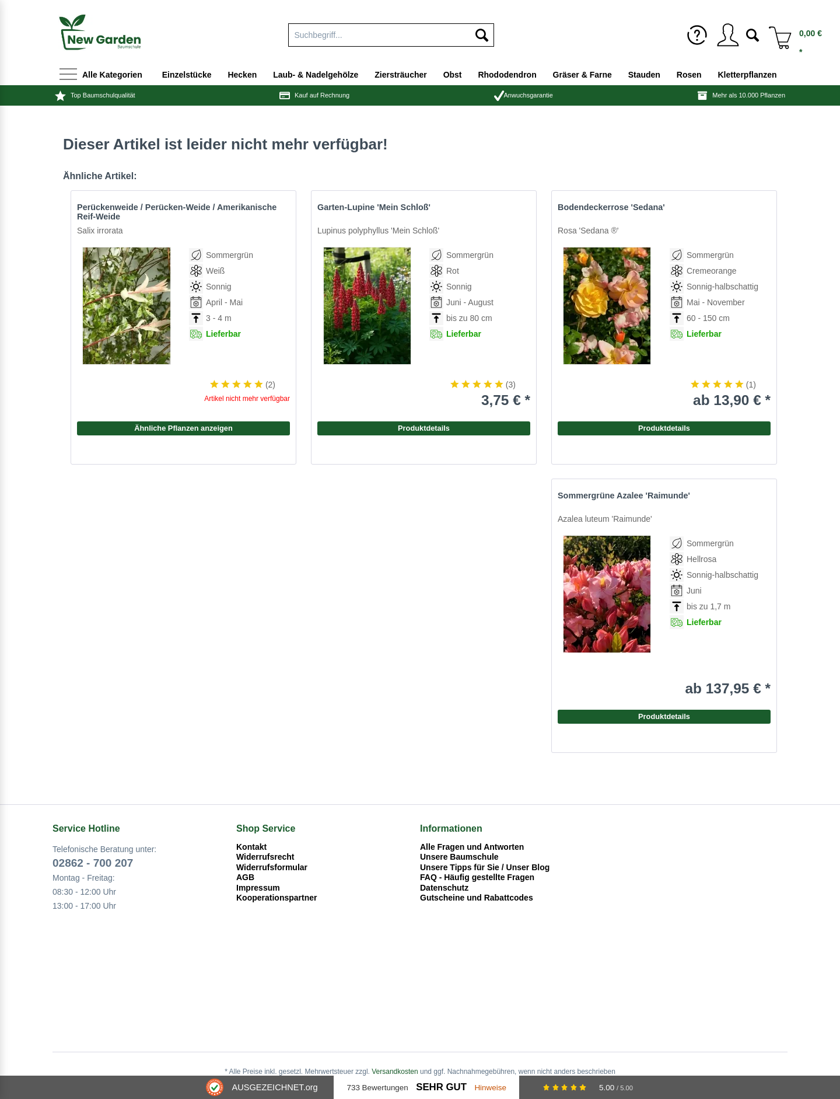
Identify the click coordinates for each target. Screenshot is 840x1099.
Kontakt (251, 847)
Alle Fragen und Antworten (472, 847)
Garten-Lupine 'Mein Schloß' (373, 207)
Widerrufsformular (271, 867)
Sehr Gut (441, 1087)
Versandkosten (395, 1071)
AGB (245, 877)
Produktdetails (664, 428)
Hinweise (490, 1087)
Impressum (258, 887)
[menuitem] (391, 32)
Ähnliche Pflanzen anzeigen (183, 428)
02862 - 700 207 (92, 863)
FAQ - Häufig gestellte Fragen (477, 877)
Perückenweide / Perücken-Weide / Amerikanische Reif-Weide (176, 212)
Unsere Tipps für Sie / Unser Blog (485, 867)
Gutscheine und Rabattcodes (476, 897)
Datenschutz (444, 887)
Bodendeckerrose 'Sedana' (611, 207)
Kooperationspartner (276, 897)
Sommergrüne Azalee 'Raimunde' (624, 495)
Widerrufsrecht (265, 856)
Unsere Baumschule (459, 856)
